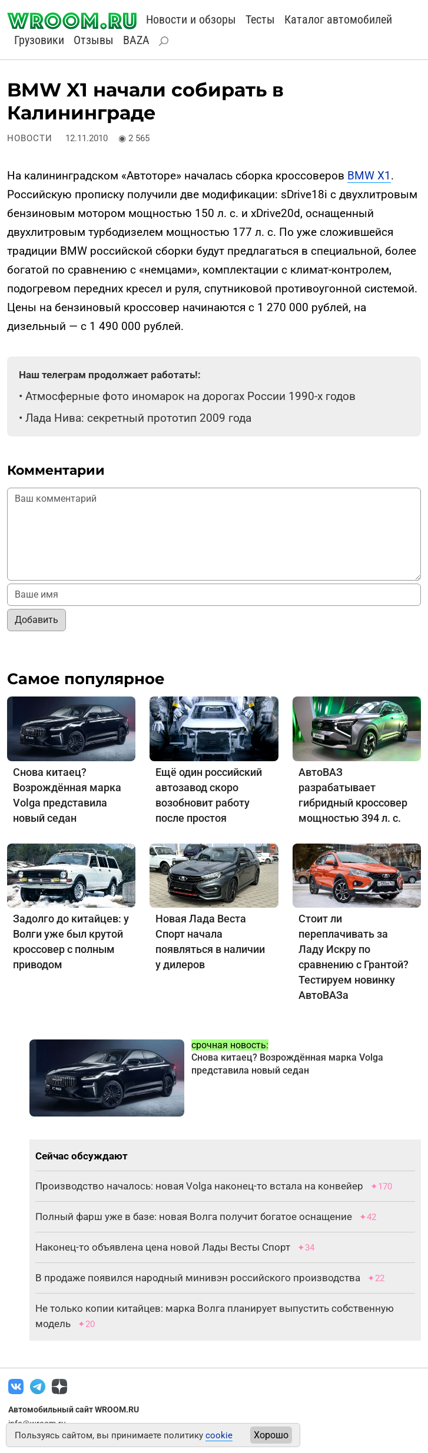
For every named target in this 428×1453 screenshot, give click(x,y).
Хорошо (271, 1435)
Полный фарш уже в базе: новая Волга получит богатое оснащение (193, 1216)
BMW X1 (369, 175)
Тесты (260, 19)
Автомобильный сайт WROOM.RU (73, 1409)
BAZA (136, 40)
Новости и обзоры (191, 19)
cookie (219, 1435)
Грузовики (39, 40)
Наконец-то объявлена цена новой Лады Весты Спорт (162, 1247)
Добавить (36, 619)
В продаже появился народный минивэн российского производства (197, 1278)
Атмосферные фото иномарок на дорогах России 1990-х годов (190, 396)
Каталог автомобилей (338, 19)
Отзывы (94, 40)
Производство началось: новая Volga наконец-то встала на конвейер (199, 1186)
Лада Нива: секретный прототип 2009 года (138, 418)
